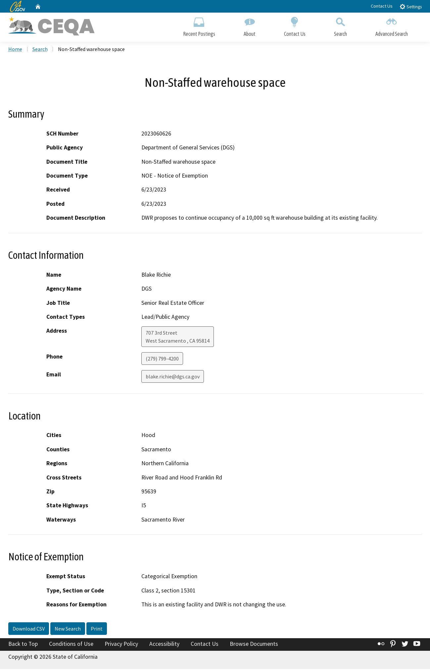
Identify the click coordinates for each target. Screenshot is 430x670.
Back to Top (23, 644)
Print (97, 629)
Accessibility (164, 644)
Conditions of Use (71, 644)
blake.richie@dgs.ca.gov (173, 377)
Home (15, 50)
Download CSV (29, 629)
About (249, 25)
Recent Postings (199, 25)
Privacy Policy (121, 644)
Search (340, 25)
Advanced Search (391, 25)
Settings (411, 6)
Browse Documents (254, 644)
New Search (68, 629)
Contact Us (382, 6)
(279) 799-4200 (162, 359)
